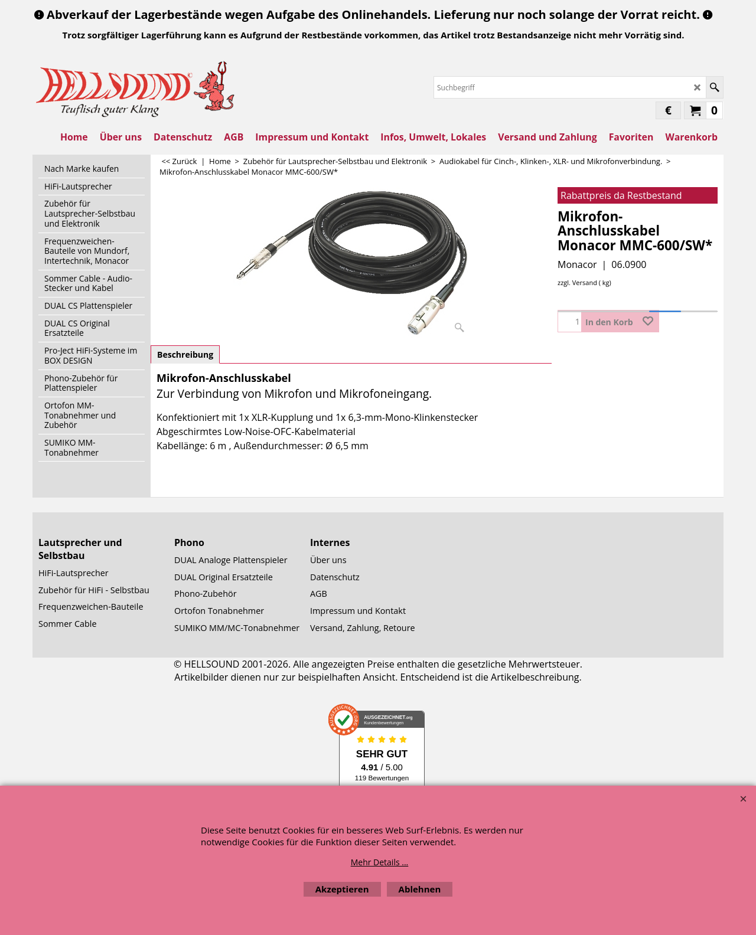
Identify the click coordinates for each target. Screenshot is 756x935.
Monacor (577, 264)
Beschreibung (185, 354)
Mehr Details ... (380, 862)
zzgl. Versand (577, 282)
